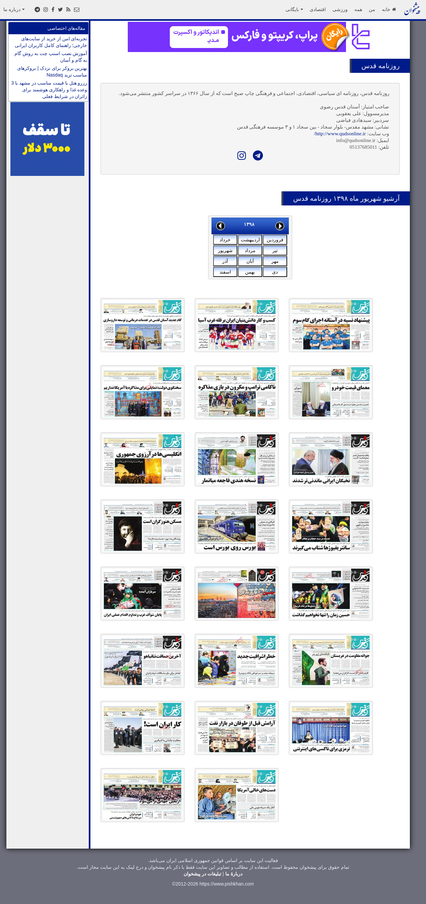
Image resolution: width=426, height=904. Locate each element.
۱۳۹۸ (249, 224)
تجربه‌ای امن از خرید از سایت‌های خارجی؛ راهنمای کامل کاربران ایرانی (51, 42)
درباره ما (14, 9)
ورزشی (340, 9)
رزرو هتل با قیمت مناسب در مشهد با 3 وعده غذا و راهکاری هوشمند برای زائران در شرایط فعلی (49, 89)
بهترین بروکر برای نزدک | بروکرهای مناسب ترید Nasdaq (52, 71)
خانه (389, 9)
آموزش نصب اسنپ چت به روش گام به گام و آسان (50, 57)
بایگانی (294, 9)
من (372, 9)
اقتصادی (318, 9)
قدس (369, 65)
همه (358, 9)
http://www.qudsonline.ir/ (340, 133)
